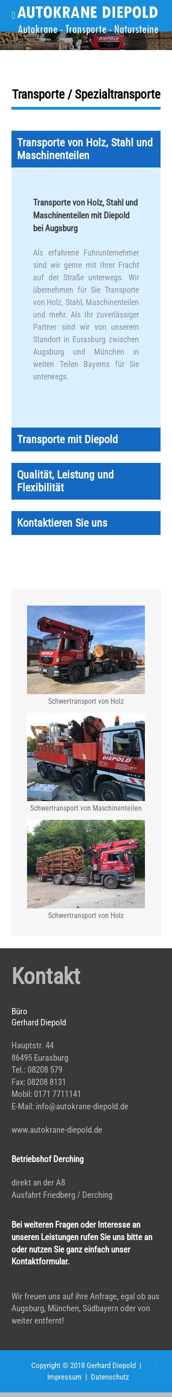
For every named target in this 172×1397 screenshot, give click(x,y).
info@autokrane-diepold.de (82, 1106)
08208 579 (45, 1069)
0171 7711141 (57, 1094)
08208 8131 (46, 1082)
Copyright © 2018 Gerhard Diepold (83, 1365)
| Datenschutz (105, 1376)
